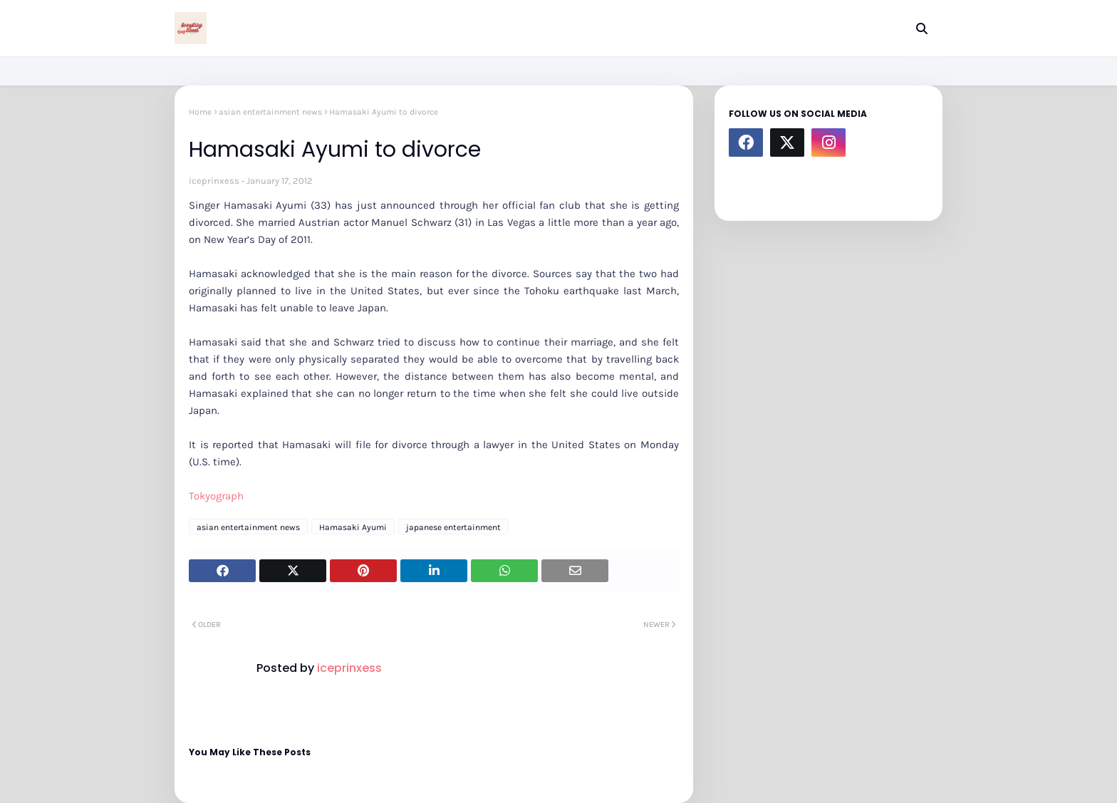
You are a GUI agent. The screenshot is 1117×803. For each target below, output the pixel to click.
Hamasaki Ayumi (353, 527)
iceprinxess (214, 180)
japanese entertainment (453, 527)
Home (200, 112)
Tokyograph (216, 495)
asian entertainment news (270, 112)
